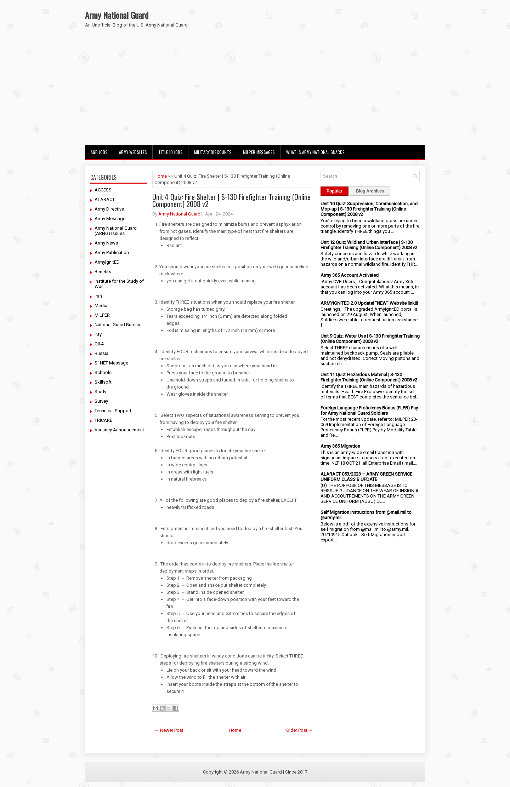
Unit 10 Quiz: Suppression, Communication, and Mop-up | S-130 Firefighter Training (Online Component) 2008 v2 (369, 209)
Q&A (99, 343)
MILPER (102, 315)
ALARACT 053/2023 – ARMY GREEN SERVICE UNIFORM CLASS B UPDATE (366, 476)
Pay (98, 334)
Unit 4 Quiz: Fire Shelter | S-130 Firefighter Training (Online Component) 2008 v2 (231, 200)
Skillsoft (103, 382)
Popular (334, 191)
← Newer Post (168, 730)
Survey (101, 401)
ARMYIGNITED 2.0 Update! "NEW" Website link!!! (369, 303)
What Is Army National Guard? (315, 152)
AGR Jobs (99, 152)
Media (101, 305)
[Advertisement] (255, 92)
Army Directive (109, 209)
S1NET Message (111, 363)
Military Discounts (213, 152)
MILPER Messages (259, 152)
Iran (98, 296)
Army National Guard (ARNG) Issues (116, 230)
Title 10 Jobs (170, 152)
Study (100, 391)
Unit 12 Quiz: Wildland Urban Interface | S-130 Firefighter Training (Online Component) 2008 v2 (369, 245)
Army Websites (133, 152)
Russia (101, 353)
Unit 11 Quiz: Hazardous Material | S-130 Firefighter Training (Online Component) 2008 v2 (369, 377)
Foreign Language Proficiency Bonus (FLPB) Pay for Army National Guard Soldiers (369, 410)
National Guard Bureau (117, 324)
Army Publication (112, 252)
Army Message (110, 218)
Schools (103, 372)
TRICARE (103, 420)
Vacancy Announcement (119, 429)
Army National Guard (116, 14)
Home (160, 176)
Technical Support (113, 410)
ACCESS (103, 190)
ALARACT (105, 199)
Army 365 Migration (340, 446)
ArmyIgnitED (107, 262)
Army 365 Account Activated (350, 275)
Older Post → (299, 730)
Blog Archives (370, 191)
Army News (106, 243)
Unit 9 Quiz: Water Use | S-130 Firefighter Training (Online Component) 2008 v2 (370, 338)
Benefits (103, 271)
